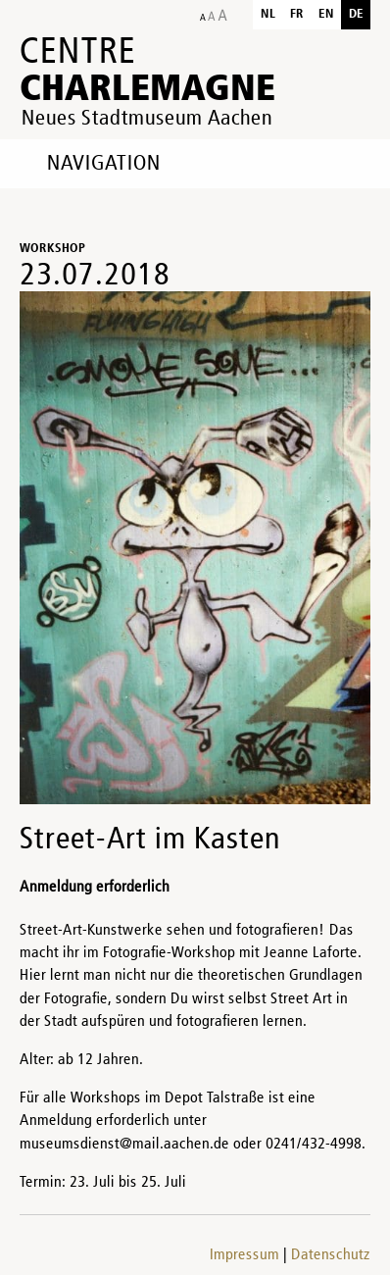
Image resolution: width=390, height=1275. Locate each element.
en (326, 14)
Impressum (244, 1255)
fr (297, 14)
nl (268, 14)
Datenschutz (330, 1255)
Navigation (104, 164)
